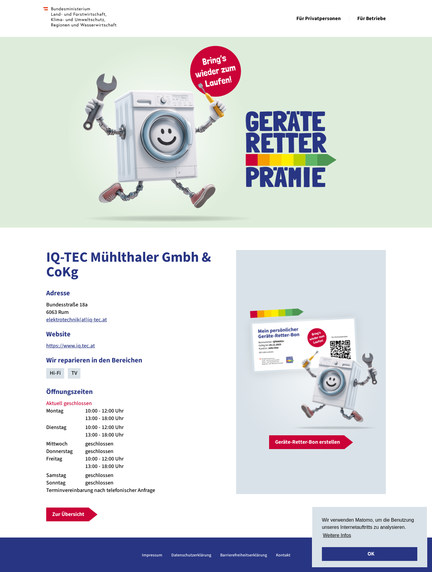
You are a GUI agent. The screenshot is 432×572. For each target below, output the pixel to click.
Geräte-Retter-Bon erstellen (307, 442)
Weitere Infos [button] (337, 535)
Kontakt (283, 555)
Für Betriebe (371, 18)
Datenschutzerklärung (191, 555)
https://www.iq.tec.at (70, 346)
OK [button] (371, 554)
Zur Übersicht (68, 514)
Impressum (152, 555)
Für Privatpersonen (318, 18)
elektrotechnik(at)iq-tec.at (76, 319)
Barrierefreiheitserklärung (243, 555)
